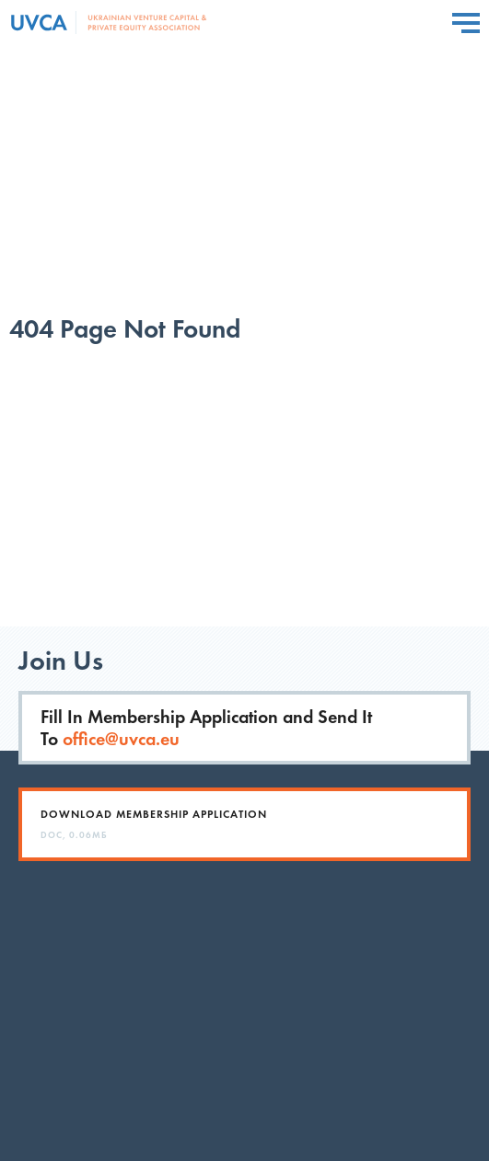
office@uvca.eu (121, 739)
